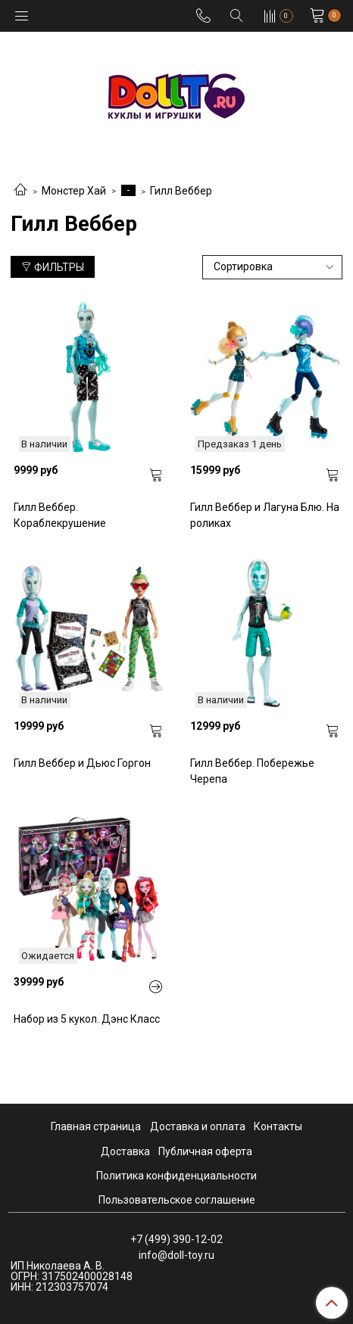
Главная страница (96, 1126)
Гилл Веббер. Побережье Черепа (252, 771)
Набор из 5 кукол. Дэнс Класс (87, 1019)
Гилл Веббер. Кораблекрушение (60, 515)
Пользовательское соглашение (176, 1200)
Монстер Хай (74, 191)
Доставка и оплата (197, 1126)
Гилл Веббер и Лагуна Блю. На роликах (264, 515)
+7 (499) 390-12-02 (176, 1239)
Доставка (125, 1151)
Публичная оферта (205, 1151)
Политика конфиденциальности (176, 1176)
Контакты (278, 1126)
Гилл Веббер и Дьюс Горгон (82, 763)
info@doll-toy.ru (176, 1255)
